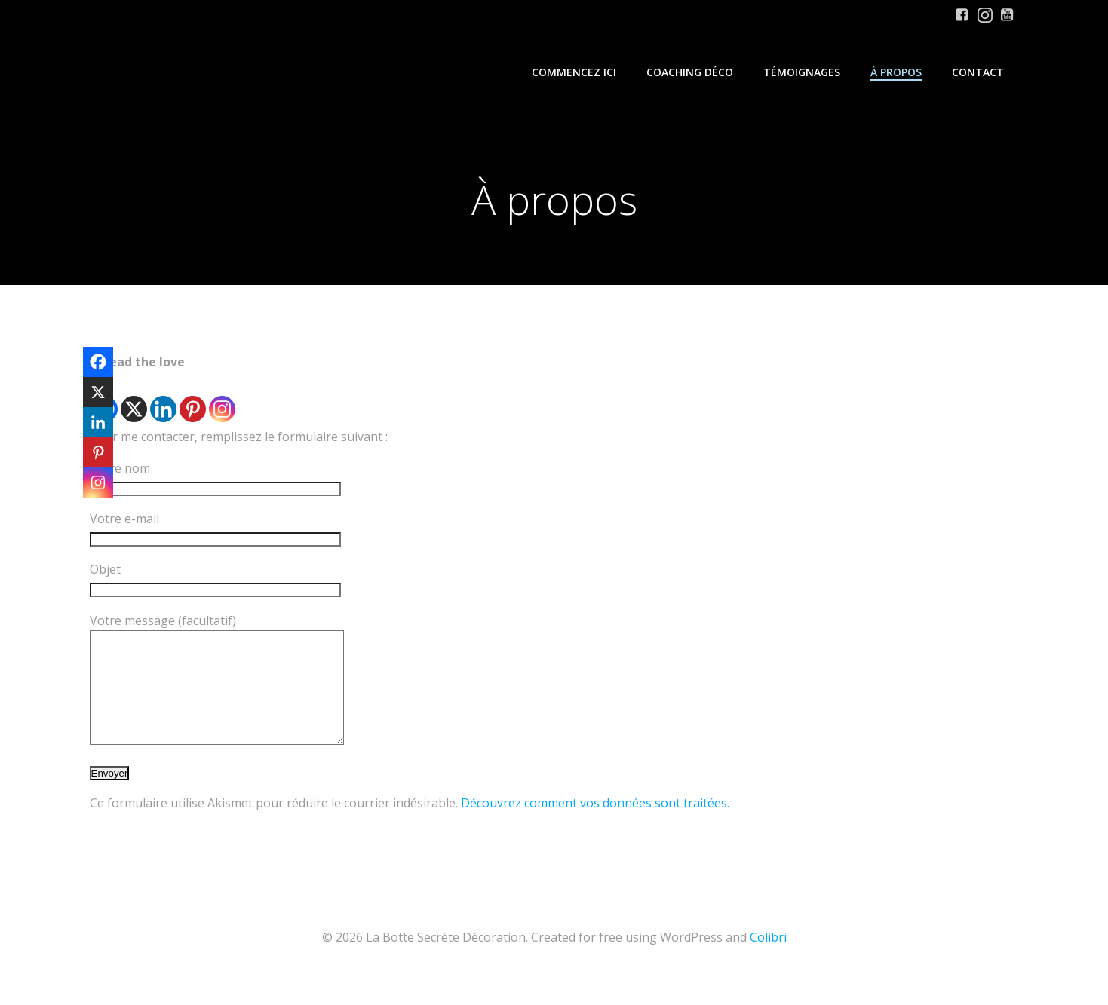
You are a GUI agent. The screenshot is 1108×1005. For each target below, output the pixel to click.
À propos (896, 72)
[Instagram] (222, 399)
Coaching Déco (689, 72)
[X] (134, 399)
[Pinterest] (193, 399)
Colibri (768, 959)
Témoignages (801, 72)
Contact (978, 72)
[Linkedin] (163, 399)
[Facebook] (98, 362)
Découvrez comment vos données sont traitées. (595, 825)
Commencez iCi (574, 72)
